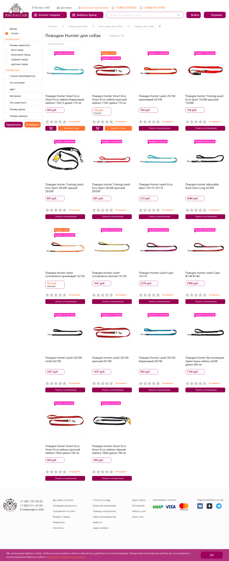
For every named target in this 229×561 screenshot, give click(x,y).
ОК (212, 555)
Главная (52, 26)
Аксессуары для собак (111, 26)
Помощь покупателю (104, 521)
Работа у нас (139, 521)
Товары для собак (78, 26)
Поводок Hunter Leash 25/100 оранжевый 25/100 (157, 97)
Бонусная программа (95, 7)
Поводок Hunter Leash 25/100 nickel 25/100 (63, 365)
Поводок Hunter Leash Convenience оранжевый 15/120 (65, 278)
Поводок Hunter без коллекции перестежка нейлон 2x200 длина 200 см (204, 367)
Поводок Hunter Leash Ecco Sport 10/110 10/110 (156, 188)
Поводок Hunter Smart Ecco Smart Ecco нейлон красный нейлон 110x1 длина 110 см (109, 99)
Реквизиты (59, 532)
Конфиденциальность (65, 515)
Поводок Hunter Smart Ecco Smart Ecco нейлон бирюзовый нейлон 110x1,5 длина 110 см (64, 99)
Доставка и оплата (63, 510)
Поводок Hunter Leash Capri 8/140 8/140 (202, 278)
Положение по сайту (64, 521)
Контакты (58, 537)
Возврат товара (61, 526)
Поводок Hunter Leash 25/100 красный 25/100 (110, 365)
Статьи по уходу (101, 510)
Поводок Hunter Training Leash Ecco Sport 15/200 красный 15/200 (204, 99)
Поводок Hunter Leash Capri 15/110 (156, 278)
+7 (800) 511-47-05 (154, 7)
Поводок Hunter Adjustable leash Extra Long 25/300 (202, 188)
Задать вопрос (101, 537)
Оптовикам (138, 515)
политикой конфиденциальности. (66, 556)
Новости (97, 532)
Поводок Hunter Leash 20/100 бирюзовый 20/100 (157, 365)
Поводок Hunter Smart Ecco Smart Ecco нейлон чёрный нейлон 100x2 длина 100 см (109, 457)
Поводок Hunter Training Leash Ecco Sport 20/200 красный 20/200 (111, 190)
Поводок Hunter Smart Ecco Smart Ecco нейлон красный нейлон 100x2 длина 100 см (62, 457)
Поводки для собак (144, 26)
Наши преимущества (104, 526)
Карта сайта (139, 510)
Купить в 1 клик (71, 129)
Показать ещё (12, 39)
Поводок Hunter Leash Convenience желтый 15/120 (109, 278)
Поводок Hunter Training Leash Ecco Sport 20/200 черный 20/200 (64, 190)
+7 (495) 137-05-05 (125, 7)
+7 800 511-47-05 (31, 515)
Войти (195, 15)
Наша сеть (138, 526)
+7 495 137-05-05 (31, 511)
